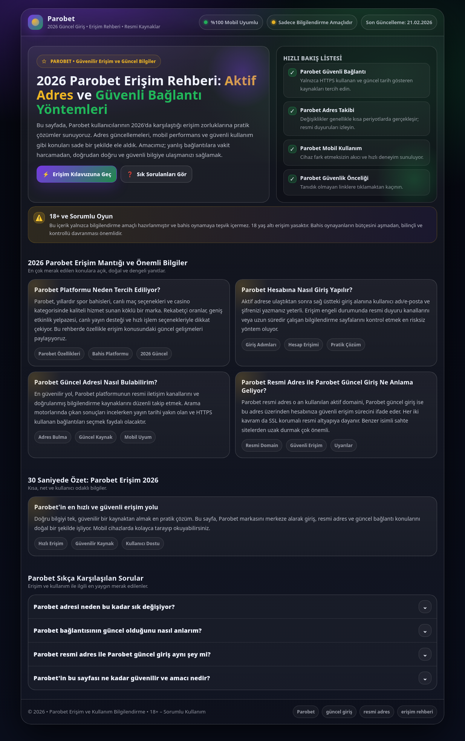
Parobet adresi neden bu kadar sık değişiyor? (232, 606)
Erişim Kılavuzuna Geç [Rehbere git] (76, 174)
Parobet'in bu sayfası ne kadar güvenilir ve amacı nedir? (232, 678)
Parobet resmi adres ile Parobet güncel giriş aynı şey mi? (232, 654)
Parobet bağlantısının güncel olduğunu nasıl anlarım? (232, 630)
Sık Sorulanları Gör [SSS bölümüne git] (156, 174)
